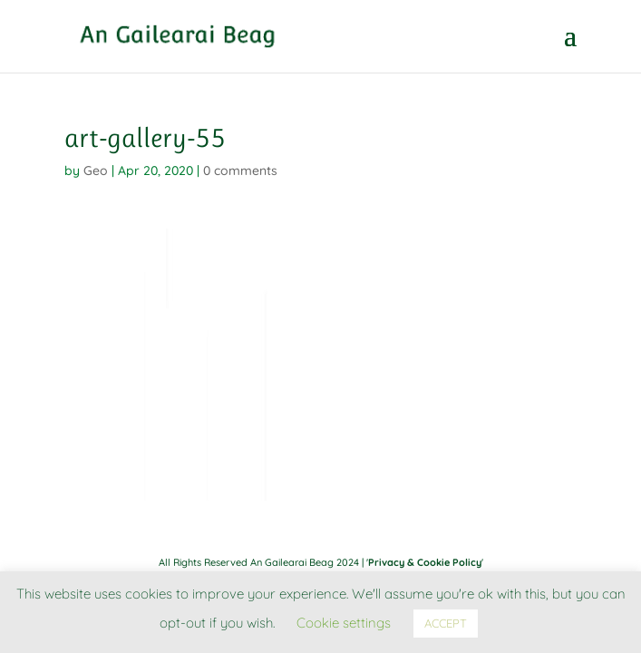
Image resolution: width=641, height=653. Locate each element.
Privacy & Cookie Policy (424, 562)
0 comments (240, 170)
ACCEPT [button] (445, 623)
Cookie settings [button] (343, 622)
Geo (95, 170)
